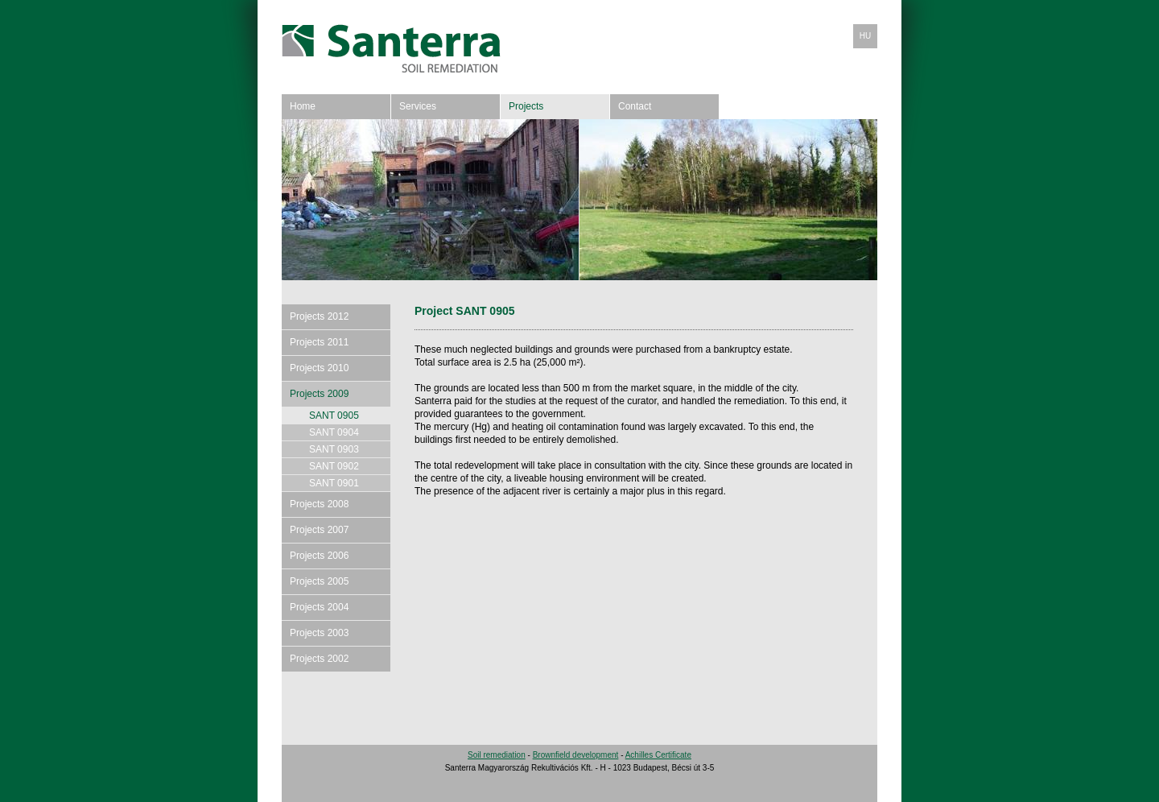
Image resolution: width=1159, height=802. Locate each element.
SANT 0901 (334, 483)
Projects (526, 106)
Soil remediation (497, 754)
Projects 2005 (319, 581)
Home (303, 106)
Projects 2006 (319, 555)
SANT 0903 (334, 449)
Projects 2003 (319, 633)
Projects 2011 (319, 342)
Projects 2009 (319, 393)
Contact (634, 106)
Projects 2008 (319, 504)
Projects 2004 (319, 607)
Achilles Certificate (658, 754)
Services (417, 106)
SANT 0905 (334, 415)
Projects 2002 (319, 658)
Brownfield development (576, 754)
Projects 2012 (319, 316)
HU (865, 35)
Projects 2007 (319, 529)
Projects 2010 (319, 368)
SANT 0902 (334, 466)
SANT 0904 (334, 432)
